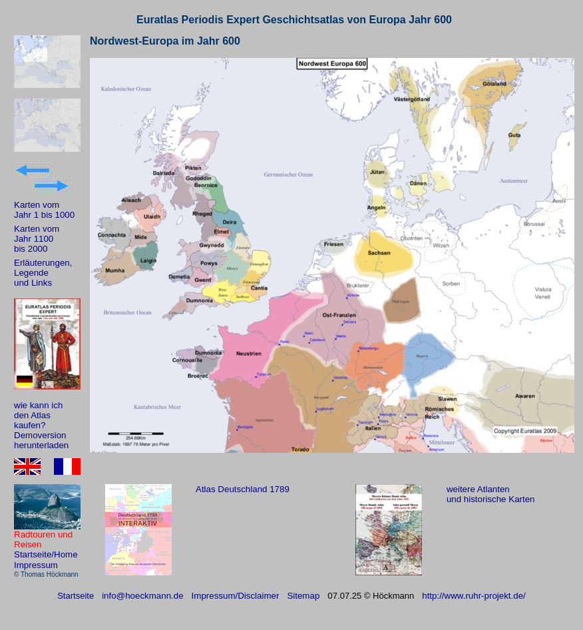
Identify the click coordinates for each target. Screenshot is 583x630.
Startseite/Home (46, 554)
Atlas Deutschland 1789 (243, 489)
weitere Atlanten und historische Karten (491, 494)
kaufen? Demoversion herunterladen (41, 435)
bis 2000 (30, 249)
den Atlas (32, 415)
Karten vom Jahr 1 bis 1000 (44, 210)
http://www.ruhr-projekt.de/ (474, 596)
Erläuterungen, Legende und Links (43, 273)
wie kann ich (38, 405)
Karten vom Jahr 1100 (36, 234)
